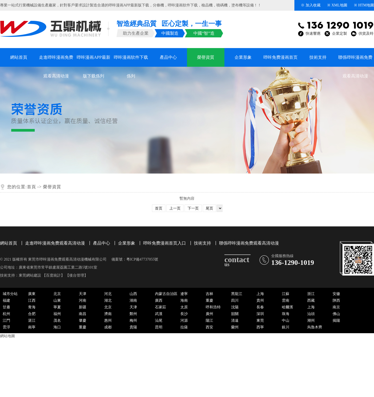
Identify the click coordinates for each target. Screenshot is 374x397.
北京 (57, 294)
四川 (235, 300)
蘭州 (235, 327)
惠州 (108, 321)
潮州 (311, 321)
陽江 (209, 321)
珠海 (285, 314)
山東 (57, 300)
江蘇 (285, 294)
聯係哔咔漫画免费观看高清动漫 (355, 61)
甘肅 (6, 307)
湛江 (32, 321)
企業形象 (243, 57)
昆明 (158, 327)
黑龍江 (236, 294)
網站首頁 (18, 57)
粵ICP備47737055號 (142, 259)
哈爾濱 (287, 307)
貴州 (260, 300)
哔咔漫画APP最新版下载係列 (93, 61)
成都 (108, 327)
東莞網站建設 (30, 275)
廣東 (32, 294)
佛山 (336, 314)
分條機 (158, 5)
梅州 (133, 321)
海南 (184, 300)
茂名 (57, 321)
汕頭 (311, 314)
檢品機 (207, 5)
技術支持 (317, 57)
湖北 (108, 300)
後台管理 (76, 275)
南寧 (32, 327)
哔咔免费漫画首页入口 (280, 61)
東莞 (260, 321)
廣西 (158, 300)
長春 (260, 307)
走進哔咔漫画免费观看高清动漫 (56, 61)
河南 (82, 300)
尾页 (209, 208)
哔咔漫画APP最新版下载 (128, 5)
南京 (336, 307)
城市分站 (10, 294)
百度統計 (53, 275)
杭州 (6, 314)
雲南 (285, 300)
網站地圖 (7, 336)
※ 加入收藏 (311, 5)
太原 (184, 307)
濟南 (108, 314)
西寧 (260, 327)
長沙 (184, 314)
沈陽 (235, 307)
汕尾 (158, 321)
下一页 (193, 208)
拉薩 (184, 327)
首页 (158, 208)
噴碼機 (222, 5)
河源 (184, 321)
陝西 (336, 300)
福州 (57, 314)
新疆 (82, 307)
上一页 (175, 208)
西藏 (311, 300)
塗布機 (237, 5)
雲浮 (6, 327)
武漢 (158, 314)
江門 (6, 321)
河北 (108, 294)
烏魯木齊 (314, 327)
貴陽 (133, 327)
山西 (133, 294)
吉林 (209, 294)
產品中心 (168, 57)
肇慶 (82, 321)
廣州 (209, 314)
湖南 (133, 300)
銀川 (285, 327)
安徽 (336, 294)
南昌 (82, 314)
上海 (260, 294)
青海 (32, 307)
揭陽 (336, 321)
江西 (32, 300)
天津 (82, 294)
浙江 (311, 294)
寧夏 (57, 307)
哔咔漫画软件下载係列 (131, 61)
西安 (209, 327)
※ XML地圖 (337, 5)
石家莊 (160, 307)
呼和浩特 (213, 307)
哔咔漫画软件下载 (183, 5)
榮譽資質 (205, 57)
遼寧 (184, 294)
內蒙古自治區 (166, 294)
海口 (57, 327)
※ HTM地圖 (364, 5)
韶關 (235, 314)
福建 (6, 300)
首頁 (31, 186)
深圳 (260, 314)
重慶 (209, 300)
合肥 (32, 314)
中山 (285, 321)
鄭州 (133, 314)
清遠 (235, 321)
